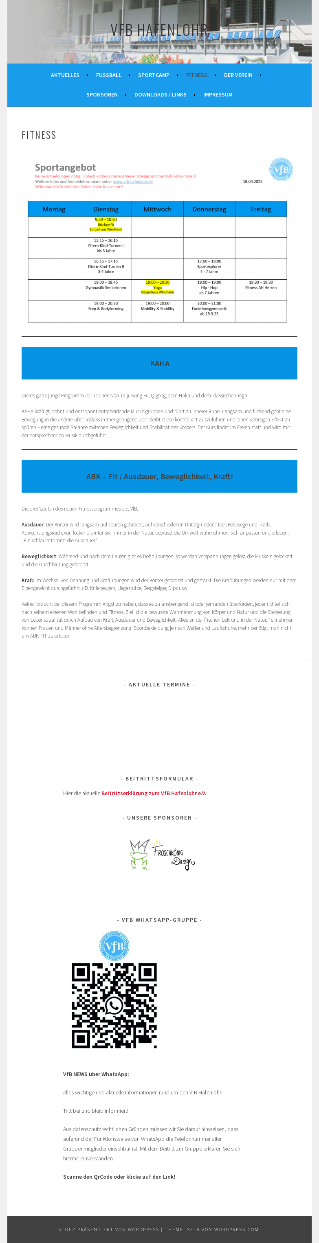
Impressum (218, 94)
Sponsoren (102, 94)
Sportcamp (153, 75)
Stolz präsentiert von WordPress (108, 1229)
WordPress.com (236, 1229)
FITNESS (196, 75)
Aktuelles (65, 75)
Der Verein (238, 75)
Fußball (108, 75)
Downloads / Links (160, 94)
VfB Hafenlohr (159, 29)
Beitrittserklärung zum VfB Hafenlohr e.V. (154, 793)
